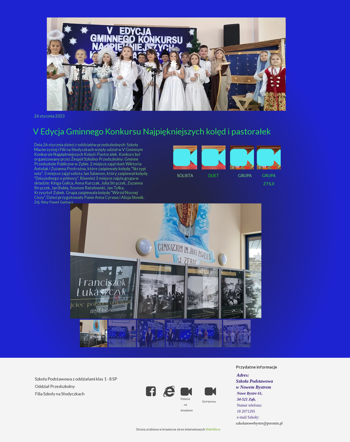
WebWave (213, 429)
